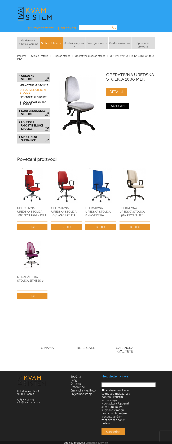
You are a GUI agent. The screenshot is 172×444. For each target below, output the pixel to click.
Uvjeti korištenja (81, 391)
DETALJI (116, 89)
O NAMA (47, 345)
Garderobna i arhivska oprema (28, 39)
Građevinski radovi (119, 40)
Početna (22, 53)
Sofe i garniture (95, 40)
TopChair (77, 373)
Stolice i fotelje (49, 40)
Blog (74, 377)
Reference (78, 384)
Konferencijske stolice (35, 110)
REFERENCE (86, 345)
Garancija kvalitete (83, 387)
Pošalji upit (118, 103)
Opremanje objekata (142, 42)
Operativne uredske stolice (90, 53)
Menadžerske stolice (34, 82)
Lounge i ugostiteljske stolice (35, 123)
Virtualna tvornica (97, 439)
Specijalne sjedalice (35, 136)
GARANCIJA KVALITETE (124, 346)
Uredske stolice (61, 53)
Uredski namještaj (74, 40)
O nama (76, 380)
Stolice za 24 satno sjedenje (33, 100)
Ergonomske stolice (33, 94)
